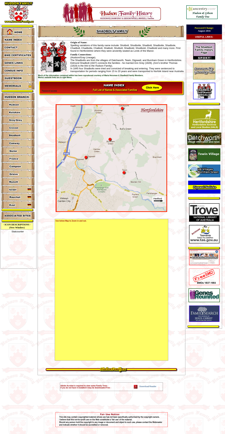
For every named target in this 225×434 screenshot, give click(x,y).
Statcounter (18, 231)
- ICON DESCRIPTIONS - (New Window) (17, 226)
